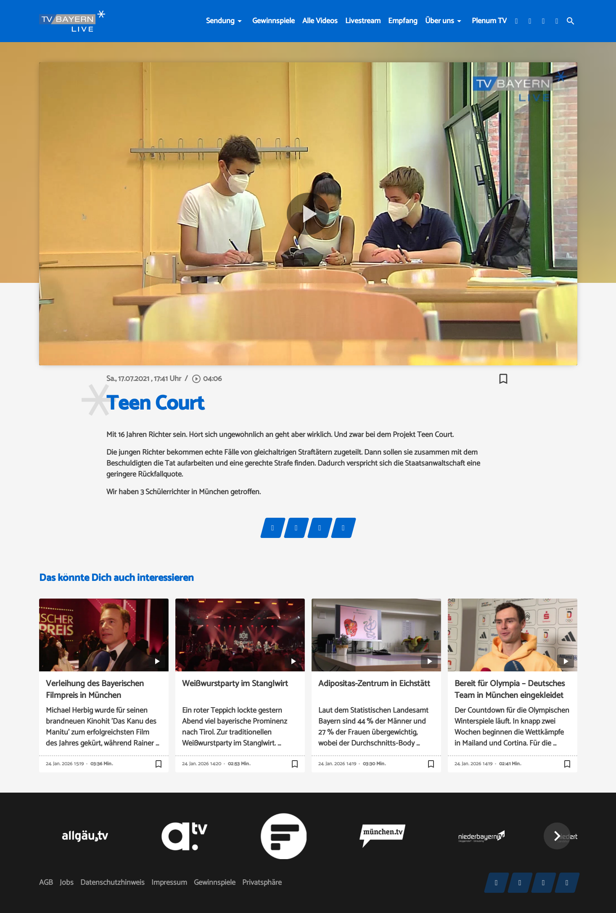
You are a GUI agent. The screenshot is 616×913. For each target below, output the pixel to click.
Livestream (363, 21)
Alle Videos (320, 21)
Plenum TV (489, 21)
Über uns (439, 21)
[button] (557, 835)
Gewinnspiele (273, 21)
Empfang (403, 21)
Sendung (220, 21)
